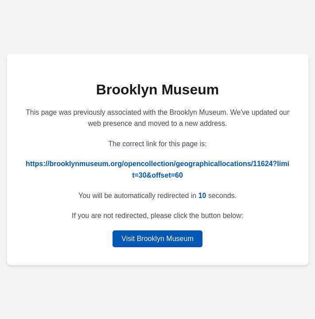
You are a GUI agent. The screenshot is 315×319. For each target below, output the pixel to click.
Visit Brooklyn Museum (157, 238)
